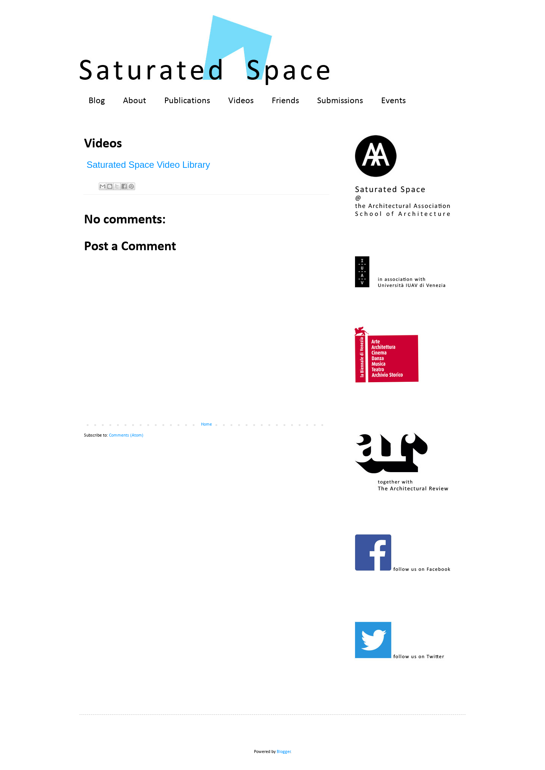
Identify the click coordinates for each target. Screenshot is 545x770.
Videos (241, 100)
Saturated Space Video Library (147, 165)
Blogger (284, 752)
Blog (97, 100)
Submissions (340, 100)
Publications (187, 100)
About (134, 100)
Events (393, 100)
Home (206, 424)
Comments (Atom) (126, 435)
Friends (285, 100)
